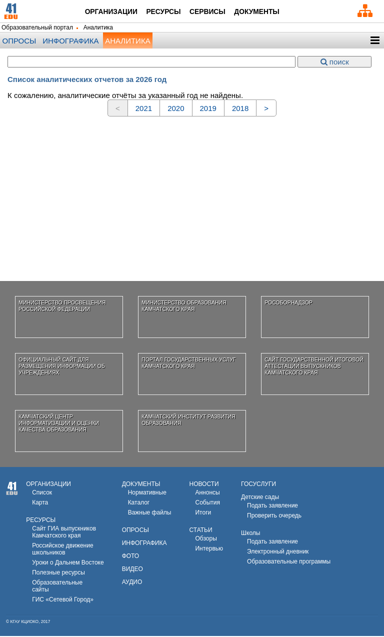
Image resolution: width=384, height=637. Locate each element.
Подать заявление (272, 506)
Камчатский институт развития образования (188, 420)
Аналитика (127, 42)
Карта (40, 503)
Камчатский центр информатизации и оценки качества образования (58, 423)
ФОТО (131, 557)
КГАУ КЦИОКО (24, 622)
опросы (19, 42)
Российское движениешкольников (62, 550)
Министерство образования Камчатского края (184, 306)
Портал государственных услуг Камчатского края (189, 364)
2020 (176, 109)
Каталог (139, 503)
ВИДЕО (132, 570)
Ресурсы (163, 12)
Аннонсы (207, 493)
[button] (375, 42)
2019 (208, 109)
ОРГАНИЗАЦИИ (48, 485)
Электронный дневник (277, 552)
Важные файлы (150, 513)
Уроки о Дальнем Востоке (68, 563)
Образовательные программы (288, 562)
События (207, 503)
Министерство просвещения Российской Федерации (62, 306)
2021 (144, 109)
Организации (106, 12)
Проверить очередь (274, 516)
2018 (240, 109)
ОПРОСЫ (135, 531)
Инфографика (70, 42)
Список (42, 493)
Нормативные (147, 493)
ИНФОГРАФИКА (144, 544)
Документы (264, 12)
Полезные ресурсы (58, 573)
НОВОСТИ (203, 485)
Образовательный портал (37, 29)
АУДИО (132, 583)
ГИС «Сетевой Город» (63, 600)
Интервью (209, 549)
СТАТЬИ (200, 531)
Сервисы (210, 12)
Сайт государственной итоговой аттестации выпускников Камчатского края (314, 367)
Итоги (203, 513)
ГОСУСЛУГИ (258, 485)
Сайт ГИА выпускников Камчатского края (64, 533)
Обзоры (205, 539)
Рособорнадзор (288, 303)
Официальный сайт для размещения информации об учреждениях (61, 367)
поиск (334, 62)
